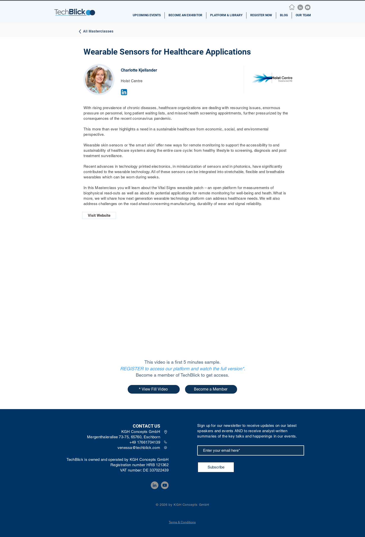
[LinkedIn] (300, 7)
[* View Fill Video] (153, 389)
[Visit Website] (99, 215)
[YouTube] (307, 7)
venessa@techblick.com (139, 447)
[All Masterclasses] (93, 31)
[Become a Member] (211, 389)
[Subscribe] (216, 467)
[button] (146, 15)
